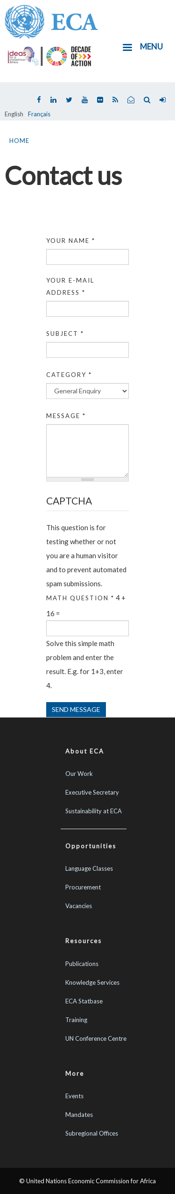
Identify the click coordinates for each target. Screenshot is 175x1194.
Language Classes (89, 868)
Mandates (79, 1114)
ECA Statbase (84, 1001)
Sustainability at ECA (93, 811)
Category (69, 374)
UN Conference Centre (95, 1038)
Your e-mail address (70, 286)
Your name (70, 240)
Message (66, 415)
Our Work (79, 773)
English (14, 114)
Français (39, 114)
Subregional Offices (91, 1133)
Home (19, 140)
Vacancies (78, 906)
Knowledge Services (92, 982)
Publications (81, 963)
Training (76, 1019)
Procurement (83, 887)
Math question (80, 598)
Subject (65, 333)
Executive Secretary (92, 792)
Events (74, 1096)
